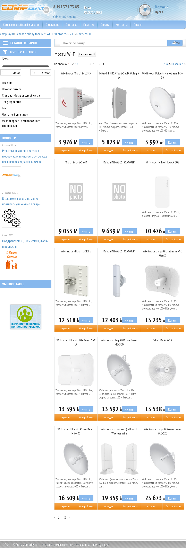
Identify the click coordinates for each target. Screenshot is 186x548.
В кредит (65, 150)
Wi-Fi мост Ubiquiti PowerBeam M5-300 (119, 342)
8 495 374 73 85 (66, 6)
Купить (86, 142)
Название (177, 64)
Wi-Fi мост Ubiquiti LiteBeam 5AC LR (76, 342)
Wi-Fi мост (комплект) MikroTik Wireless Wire (119, 431)
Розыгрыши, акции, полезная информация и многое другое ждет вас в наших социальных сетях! (25, 156)
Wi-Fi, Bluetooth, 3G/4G (60, 34)
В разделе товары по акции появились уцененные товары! (21, 201)
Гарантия (88, 25)
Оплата (105, 25)
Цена (165, 64)
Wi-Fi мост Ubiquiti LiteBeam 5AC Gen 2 (162, 253)
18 (76, 64)
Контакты (122, 25)
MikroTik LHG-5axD (76, 162)
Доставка (71, 25)
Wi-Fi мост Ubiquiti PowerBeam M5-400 (76, 431)
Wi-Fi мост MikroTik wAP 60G (162, 162)
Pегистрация (93, 12)
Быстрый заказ (86, 150)
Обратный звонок (64, 16)
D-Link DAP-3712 (162, 340)
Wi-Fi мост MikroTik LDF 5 (76, 73)
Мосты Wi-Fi (83, 34)
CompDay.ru (7, 34)
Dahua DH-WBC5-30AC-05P (119, 251)
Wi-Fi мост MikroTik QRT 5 (76, 251)
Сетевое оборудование (30, 34)
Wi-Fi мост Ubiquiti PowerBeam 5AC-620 (162, 431)
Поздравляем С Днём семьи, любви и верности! (25, 244)
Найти (174, 43)
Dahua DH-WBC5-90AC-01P (119, 162)
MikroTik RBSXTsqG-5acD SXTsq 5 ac (119, 75)
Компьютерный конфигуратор (21, 25)
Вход (87, 7)
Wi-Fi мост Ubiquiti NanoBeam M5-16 (162, 75)
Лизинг (138, 25)
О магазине (52, 25)
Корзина (170, 9)
